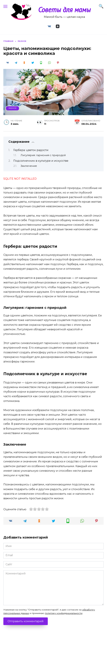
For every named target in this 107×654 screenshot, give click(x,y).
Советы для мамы (64, 9)
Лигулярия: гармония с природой (43, 155)
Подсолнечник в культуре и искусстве (40, 160)
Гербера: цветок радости (30, 150)
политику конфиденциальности (63, 613)
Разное (13, 108)
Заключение (29, 165)
